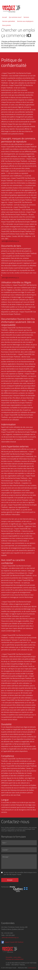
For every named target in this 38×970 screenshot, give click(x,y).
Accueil (4, 17)
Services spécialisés (8, 21)
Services (26, 17)
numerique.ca (32, 968)
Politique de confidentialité (14, 959)
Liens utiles (17, 957)
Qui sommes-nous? (15, 17)
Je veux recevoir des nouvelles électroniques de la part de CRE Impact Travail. (20, 873)
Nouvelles (9, 957)
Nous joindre (6, 25)
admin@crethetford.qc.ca (10, 241)
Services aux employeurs (25, 21)
